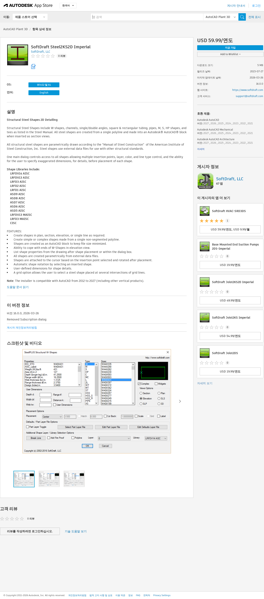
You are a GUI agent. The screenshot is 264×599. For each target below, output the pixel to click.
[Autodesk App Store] (28, 5)
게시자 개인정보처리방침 (22, 328)
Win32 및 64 (44, 85)
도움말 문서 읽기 (18, 287)
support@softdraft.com (249, 96)
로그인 (256, 6)
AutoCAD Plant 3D (15, 29)
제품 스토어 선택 (26, 17)
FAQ (138, 595)
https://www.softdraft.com (247, 90)
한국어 (68, 5)
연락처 (146, 595)
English (44, 92)
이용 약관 (120, 595)
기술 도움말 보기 (76, 531)
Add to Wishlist (230, 54)
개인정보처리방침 (77, 595)
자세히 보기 (204, 383)
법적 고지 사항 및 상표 (101, 595)
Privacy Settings (162, 595)
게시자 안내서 (236, 6)
